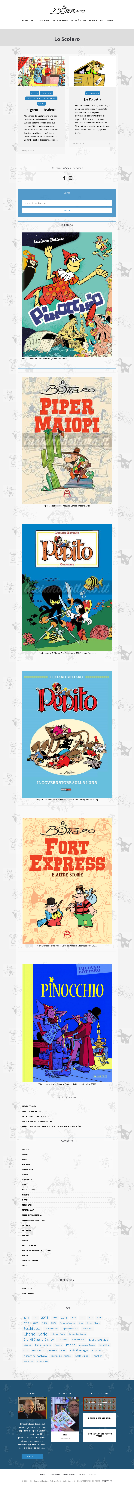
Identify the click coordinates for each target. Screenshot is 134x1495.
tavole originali (30, 1261)
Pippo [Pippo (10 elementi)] (25, 1350)
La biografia (54, 1475)
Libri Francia (28, 1294)
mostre (25, 1195)
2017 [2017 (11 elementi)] (82, 1317)
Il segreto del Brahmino (41, 109)
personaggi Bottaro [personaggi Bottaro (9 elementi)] (87, 1345)
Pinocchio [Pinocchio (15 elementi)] (104, 1344)
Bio (32, 20)
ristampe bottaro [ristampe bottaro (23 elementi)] (35, 1356)
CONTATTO (107, 1481)
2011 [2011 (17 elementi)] (26, 1317)
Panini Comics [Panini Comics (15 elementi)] (43, 1344)
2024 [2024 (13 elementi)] (53, 1323)
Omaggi (110, 20)
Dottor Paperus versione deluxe (37, 1121)
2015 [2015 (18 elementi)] (64, 1317)
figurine (26, 1164)
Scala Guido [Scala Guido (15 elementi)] (81, 1355)
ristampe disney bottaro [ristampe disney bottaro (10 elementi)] (61, 1356)
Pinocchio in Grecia (31, 1111)
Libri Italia (27, 1288)
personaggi (46, 93)
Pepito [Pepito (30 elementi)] (70, 1345)
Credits (82, 1475)
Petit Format (28, 1210)
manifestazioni (29, 1190)
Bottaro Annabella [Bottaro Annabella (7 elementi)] (51, 1328)
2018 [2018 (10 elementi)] (90, 1317)
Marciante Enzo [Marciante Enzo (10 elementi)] (78, 1339)
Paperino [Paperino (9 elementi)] (58, 1345)
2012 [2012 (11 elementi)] (35, 1317)
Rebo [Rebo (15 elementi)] (63, 1350)
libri (24, 1185)
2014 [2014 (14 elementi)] (54, 1317)
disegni (34, 93)
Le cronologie (60, 20)
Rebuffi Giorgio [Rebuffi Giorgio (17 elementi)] (79, 1350)
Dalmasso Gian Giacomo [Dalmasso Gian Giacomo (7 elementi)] (77, 1334)
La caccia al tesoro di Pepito (35, 1116)
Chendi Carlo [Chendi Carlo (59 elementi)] (35, 1334)
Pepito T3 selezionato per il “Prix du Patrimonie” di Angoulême (51, 1126)
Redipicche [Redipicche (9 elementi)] (96, 1350)
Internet (26, 1174)
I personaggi (44, 20)
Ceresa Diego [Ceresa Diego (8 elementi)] (87, 1328)
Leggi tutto (32, 1456)
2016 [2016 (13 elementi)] (73, 1317)
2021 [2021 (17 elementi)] (35, 1323)
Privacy (92, 1475)
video (24, 1266)
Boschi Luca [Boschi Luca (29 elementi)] (32, 1328)
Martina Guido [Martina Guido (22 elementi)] (98, 1339)
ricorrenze (27, 1230)
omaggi (25, 1200)
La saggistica (96, 20)
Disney (25, 1154)
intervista (27, 1180)
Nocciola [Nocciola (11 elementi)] (27, 1345)
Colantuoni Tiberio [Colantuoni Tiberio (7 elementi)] (58, 1334)
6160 (65, 1435)
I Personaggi (92, 93)
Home (25, 20)
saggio (25, 1240)
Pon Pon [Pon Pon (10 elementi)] (53, 1350)
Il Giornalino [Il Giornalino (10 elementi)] (63, 1339)
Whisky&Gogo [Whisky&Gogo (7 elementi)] (28, 1361)
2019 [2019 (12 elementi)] (99, 1317)
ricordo (26, 1225)
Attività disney (78, 20)
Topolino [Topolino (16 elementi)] (97, 1356)
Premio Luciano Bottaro (33, 1220)
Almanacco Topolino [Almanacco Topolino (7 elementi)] (67, 1323)
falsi (24, 1159)
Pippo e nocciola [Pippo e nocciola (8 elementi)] (38, 1350)
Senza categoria (30, 1245)
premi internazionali (32, 1215)
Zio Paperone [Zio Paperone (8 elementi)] (42, 1361)
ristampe (26, 1235)
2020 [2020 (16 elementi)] (26, 1323)
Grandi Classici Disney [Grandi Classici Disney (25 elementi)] (38, 1339)
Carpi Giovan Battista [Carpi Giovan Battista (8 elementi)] (70, 1328)
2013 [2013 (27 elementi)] (44, 1318)
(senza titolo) (29, 1106)
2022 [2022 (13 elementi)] (44, 1323)
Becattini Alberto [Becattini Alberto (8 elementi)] (93, 1323)
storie (41, 104)
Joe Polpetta (92, 99)
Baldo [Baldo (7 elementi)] (81, 1323)
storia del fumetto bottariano (41, 98)
